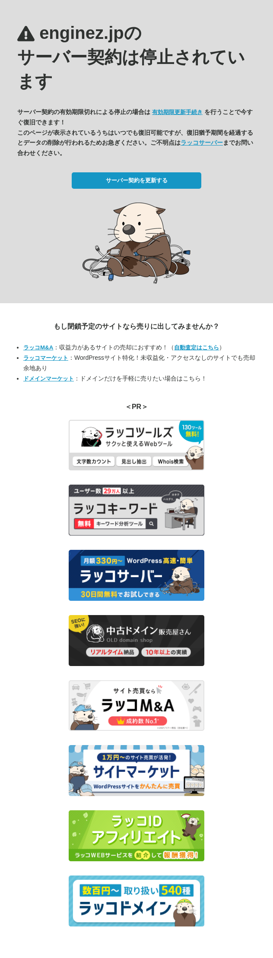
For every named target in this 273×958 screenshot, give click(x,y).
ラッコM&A (38, 347)
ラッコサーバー (202, 142)
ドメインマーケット (48, 378)
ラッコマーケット (45, 358)
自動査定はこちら (196, 347)
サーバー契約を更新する (137, 180)
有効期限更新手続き (177, 112)
